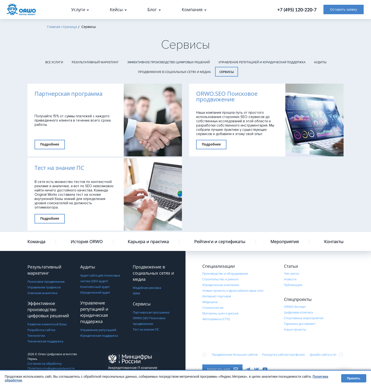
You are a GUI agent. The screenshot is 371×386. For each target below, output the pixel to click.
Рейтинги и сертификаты (219, 241)
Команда (36, 241)
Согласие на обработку (44, 363)
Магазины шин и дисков (220, 313)
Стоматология (212, 307)
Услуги (78, 9)
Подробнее (49, 144)
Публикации (293, 285)
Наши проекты (295, 329)
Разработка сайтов (41, 330)
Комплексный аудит (95, 287)
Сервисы (226, 72)
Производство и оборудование (225, 273)
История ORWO (87, 241)
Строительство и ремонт (220, 279)
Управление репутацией (98, 330)
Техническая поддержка (45, 341)
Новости (290, 279)
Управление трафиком (44, 287)
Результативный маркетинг (95, 62)
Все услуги (54, 62)
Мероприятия (284, 241)
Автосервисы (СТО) (216, 319)
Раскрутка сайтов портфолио (283, 354)
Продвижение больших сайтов (234, 354)
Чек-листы (291, 273)
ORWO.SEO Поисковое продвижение (149, 321)
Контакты (334, 241)
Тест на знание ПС (146, 329)
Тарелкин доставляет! (299, 324)
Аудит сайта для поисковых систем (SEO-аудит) (100, 278)
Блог (152, 9)
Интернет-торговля (216, 296)
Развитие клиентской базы (47, 324)
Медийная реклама (147, 288)
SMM (136, 293)
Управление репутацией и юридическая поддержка (261, 62)
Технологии (36, 335)
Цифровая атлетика (298, 312)
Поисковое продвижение (46, 281)
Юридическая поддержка (99, 335)
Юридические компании (220, 285)
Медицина (210, 302)
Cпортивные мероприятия (303, 318)
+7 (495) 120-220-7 (297, 9)
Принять (353, 378)
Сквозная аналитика (42, 293)
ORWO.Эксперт (295, 306)
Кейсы (116, 9)
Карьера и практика (148, 241)
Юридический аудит (95, 292)
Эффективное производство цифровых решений (168, 62)
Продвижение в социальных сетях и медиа (174, 72)
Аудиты (320, 62)
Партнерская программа (151, 312)
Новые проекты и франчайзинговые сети (232, 290)
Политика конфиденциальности (51, 368)
